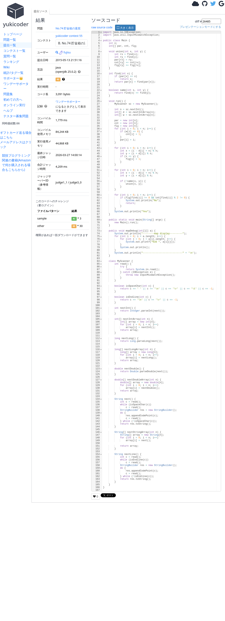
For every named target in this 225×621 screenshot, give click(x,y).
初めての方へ (12, 99)
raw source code (101, 27)
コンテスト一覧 (14, 50)
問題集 (8, 94)
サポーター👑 (13, 78)
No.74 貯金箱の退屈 (68, 28)
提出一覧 (9, 45)
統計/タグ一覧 (13, 73)
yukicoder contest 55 (69, 36)
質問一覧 (9, 56)
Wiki (6, 67)
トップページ (12, 34)
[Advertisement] (17, 231)
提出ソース (40, 11)
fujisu (65, 52)
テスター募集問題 (16, 116)
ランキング (11, 61)
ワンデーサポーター (16, 86)
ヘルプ (8, 110)
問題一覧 (9, 39)
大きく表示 (125, 28)
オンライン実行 (14, 105)
